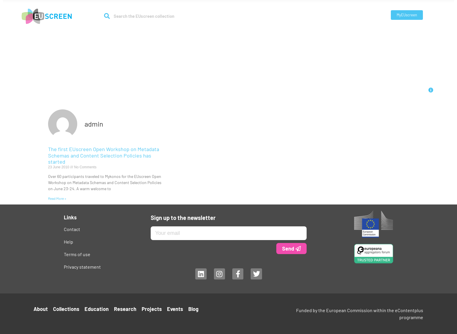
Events (291, 32)
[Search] (107, 16)
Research (242, 32)
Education (213, 32)
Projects (269, 32)
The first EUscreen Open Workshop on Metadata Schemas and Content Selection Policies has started (103, 155)
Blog (307, 32)
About (154, 32)
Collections (183, 32)
